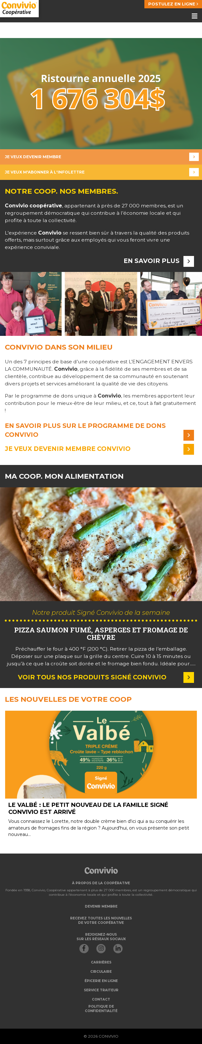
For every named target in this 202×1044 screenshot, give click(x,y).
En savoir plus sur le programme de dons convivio (99, 430)
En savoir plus (159, 261)
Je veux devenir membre (102, 157)
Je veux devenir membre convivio (99, 449)
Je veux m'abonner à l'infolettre (102, 172)
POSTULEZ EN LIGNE (173, 3)
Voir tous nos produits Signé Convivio (106, 677)
